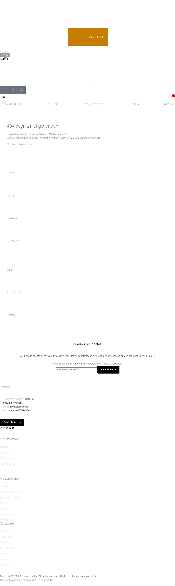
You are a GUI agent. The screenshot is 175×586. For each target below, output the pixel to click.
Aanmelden (108, 369)
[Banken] (53, 104)
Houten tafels (7, 548)
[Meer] (169, 104)
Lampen (4, 559)
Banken (11, 173)
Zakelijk (4, 59)
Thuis (5, 55)
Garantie (4, 503)
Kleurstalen (5, 453)
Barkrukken (13, 292)
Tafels (10, 270)
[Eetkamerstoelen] (12, 104)
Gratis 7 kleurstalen (88, 37)
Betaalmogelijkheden (11, 492)
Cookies (4, 580)
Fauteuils (12, 218)
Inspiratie (4, 469)
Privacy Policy (46, 580)
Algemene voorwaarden (23, 580)
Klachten (4, 509)
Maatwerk (5, 458)
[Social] (1, 428)
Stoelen (11, 196)
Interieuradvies (7, 464)
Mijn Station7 (7, 520)
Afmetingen (6, 514)
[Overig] (134, 104)
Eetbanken (13, 241)
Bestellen (4, 486)
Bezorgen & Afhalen (10, 498)
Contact (4, 447)
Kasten (11, 315)
